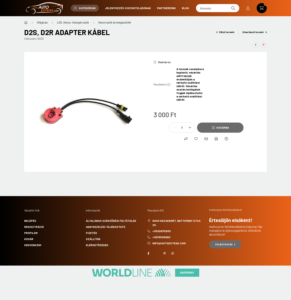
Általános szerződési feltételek (111, 220)
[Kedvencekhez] (196, 139)
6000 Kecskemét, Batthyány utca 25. (176, 223)
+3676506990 (161, 237)
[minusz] (174, 128)
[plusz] (190, 128)
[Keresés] (217, 8)
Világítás (42, 22)
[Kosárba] (220, 128)
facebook (148, 253)
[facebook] (256, 45)
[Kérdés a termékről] (226, 139)
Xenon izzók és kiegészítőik (114, 22)
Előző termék (225, 32)
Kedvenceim (32, 245)
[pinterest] (264, 45)
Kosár (28, 239)
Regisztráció (34, 226)
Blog (185, 8)
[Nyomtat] (216, 139)
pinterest (164, 253)
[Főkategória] (25, 22)
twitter (156, 253)
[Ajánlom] (206, 139)
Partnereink (166, 8)
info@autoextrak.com (169, 243)
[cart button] (262, 8)
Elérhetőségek (97, 245)
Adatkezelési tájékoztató (105, 226)
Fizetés (91, 233)
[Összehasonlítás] (186, 139)
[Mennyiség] (182, 127)
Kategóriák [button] (85, 8)
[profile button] (248, 8)
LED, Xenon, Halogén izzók (73, 22)
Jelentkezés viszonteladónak (128, 8)
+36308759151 (161, 231)
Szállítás (93, 239)
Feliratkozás (225, 244)
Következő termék (254, 32)
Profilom (31, 233)
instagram (173, 253)
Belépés (30, 220)
